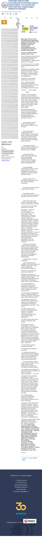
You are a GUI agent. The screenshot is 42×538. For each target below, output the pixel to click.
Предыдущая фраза (8, 151)
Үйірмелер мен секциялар (9, 87)
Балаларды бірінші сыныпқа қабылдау (7, 69)
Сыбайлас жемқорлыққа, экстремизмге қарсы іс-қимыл (9, 119)
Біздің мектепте (7, 30)
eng (37, 17)
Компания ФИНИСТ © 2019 (14, 522)
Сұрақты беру (5, 160)
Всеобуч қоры (6, 97)
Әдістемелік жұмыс (8, 47)
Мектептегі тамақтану (8, 53)
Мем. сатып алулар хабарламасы (7, 77)
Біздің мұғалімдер (7, 36)
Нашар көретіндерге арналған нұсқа (11, 11)
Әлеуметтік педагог (8, 44)
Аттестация (5, 57)
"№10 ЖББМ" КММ (33, 34)
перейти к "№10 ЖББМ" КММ (29, 459)
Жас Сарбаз (6, 84)
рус (27, 17)
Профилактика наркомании (9, 124)
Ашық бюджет (6, 73)
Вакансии (4, 65)
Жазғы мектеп (6, 127)
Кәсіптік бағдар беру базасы (8, 100)
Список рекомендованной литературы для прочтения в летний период (9, 135)
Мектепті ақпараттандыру (9, 110)
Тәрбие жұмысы (7, 81)
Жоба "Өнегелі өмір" (7, 93)
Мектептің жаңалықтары (9, 50)
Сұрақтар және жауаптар (9, 130)
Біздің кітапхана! (6, 90)
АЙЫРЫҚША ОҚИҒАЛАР (9, 114)
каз (32, 17)
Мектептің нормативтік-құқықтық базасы (8, 60)
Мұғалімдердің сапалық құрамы (9, 40)
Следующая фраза (7, 153)
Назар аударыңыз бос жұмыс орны (34, 28)
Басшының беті (6, 33)
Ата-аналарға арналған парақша (8, 105)
